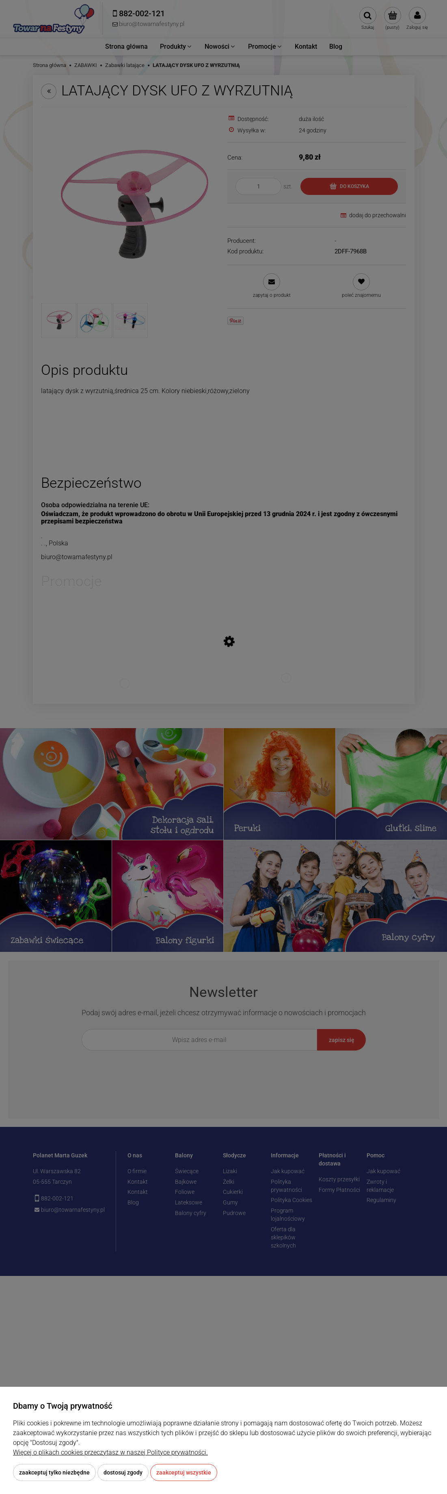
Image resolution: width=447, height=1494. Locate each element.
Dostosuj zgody (123, 1472)
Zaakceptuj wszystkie (183, 1472)
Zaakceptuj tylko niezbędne (54, 1472)
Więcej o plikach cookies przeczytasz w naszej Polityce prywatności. (110, 1452)
